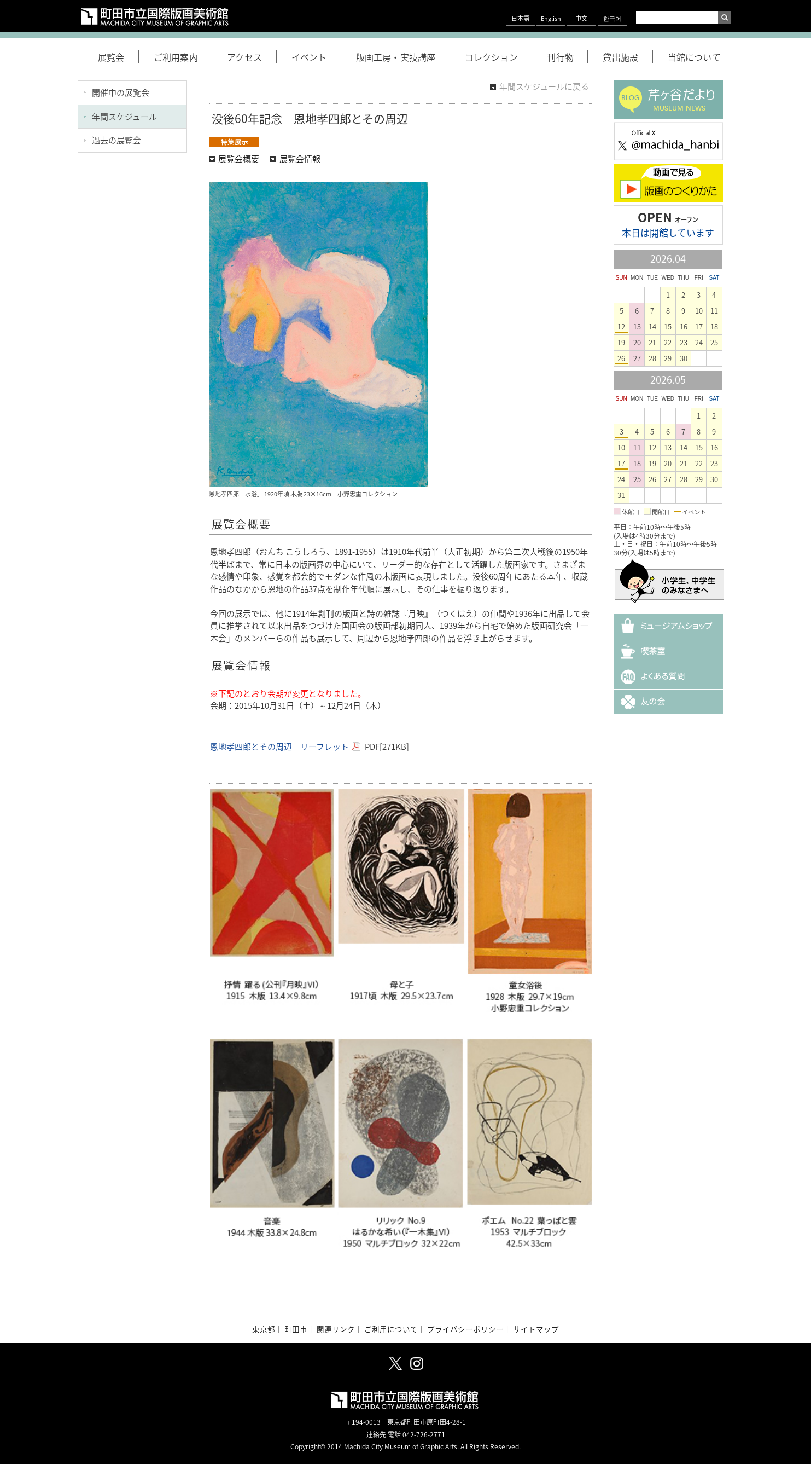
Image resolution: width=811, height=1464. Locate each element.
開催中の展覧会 (120, 92)
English (551, 18)
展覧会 (118, 56)
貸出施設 (627, 56)
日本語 (520, 18)
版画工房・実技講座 (403, 56)
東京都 (263, 1328)
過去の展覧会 (116, 140)
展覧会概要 (238, 159)
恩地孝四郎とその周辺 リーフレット (279, 746)
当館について (694, 56)
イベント (316, 56)
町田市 (295, 1328)
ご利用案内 (183, 56)
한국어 (612, 18)
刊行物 (567, 56)
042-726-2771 (423, 1434)
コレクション (499, 56)
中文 (581, 18)
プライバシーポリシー (465, 1328)
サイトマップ (536, 1328)
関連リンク (336, 1328)
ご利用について (391, 1328)
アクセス (251, 56)
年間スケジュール (124, 117)
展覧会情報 (299, 159)
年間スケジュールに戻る (544, 86)
